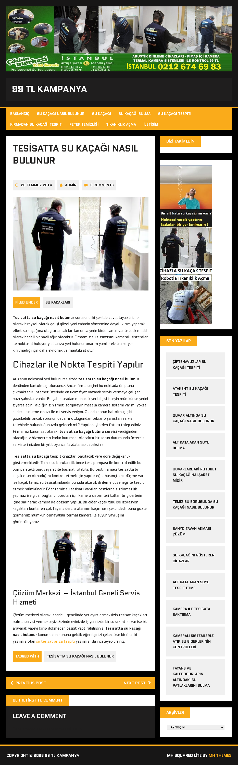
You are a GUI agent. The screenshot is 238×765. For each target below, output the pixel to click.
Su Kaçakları (57, 302)
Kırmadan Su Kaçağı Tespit (36, 124)
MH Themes (220, 755)
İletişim (151, 124)
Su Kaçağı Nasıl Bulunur (60, 113)
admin (71, 185)
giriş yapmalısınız (66, 728)
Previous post (28, 683)
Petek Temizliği (84, 124)
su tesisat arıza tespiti (55, 641)
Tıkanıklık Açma (121, 124)
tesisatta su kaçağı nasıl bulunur (80, 656)
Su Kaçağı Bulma (135, 113)
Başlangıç (19, 113)
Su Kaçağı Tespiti (174, 113)
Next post (137, 683)
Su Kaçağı (101, 113)
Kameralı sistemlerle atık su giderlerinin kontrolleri (193, 641)
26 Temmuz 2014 (36, 185)
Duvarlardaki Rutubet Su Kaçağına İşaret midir (195, 475)
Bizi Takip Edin (180, 141)
